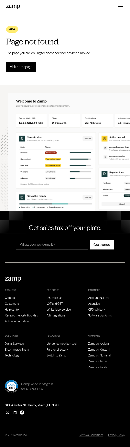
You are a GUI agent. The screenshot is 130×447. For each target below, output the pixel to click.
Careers (10, 298)
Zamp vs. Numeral (99, 355)
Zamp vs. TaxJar (98, 361)
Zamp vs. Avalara (98, 344)
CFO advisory (96, 309)
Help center (12, 309)
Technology (12, 355)
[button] (120, 6)
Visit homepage (21, 67)
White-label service (59, 309)
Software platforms (100, 315)
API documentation (17, 321)
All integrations (56, 315)
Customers (12, 304)
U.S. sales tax (54, 298)
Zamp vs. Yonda (97, 367)
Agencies (94, 304)
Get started (102, 245)
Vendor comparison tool (62, 344)
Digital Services (14, 344)
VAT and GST (55, 304)
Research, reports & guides (21, 315)
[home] (13, 6)
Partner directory (57, 349)
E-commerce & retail (17, 349)
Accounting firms (98, 298)
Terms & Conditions (91, 435)
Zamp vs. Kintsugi (99, 349)
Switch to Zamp (56, 355)
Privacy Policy (116, 435)
